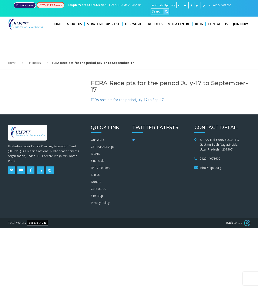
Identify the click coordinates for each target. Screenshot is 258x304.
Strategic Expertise (103, 24)
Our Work (133, 24)
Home (57, 24)
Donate (96, 182)
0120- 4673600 (210, 158)
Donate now (24, 5)
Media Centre (179, 24)
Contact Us (218, 24)
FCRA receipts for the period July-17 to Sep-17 (127, 99)
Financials (34, 63)
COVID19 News (50, 5)
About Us (74, 24)
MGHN (95, 154)
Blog (199, 24)
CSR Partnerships (102, 147)
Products (154, 24)
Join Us (95, 175)
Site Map (97, 196)
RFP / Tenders (100, 168)
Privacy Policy (100, 203)
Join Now (240, 24)
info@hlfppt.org (163, 5)
